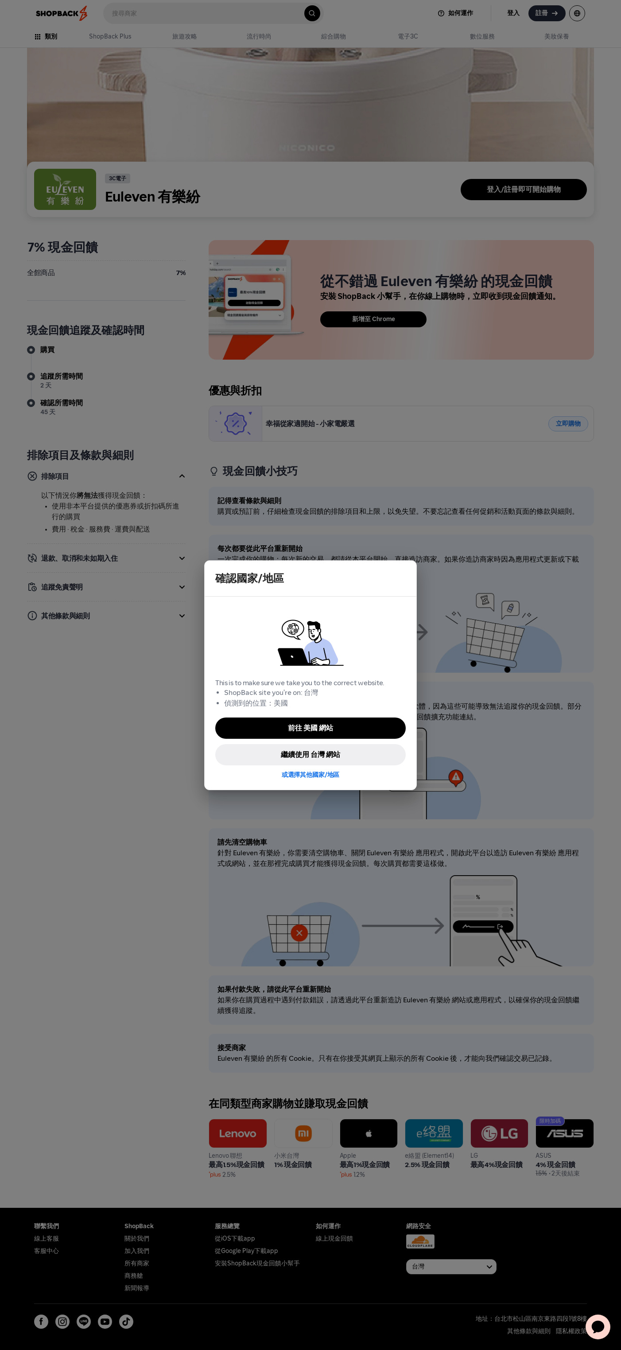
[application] (598, 1327)
